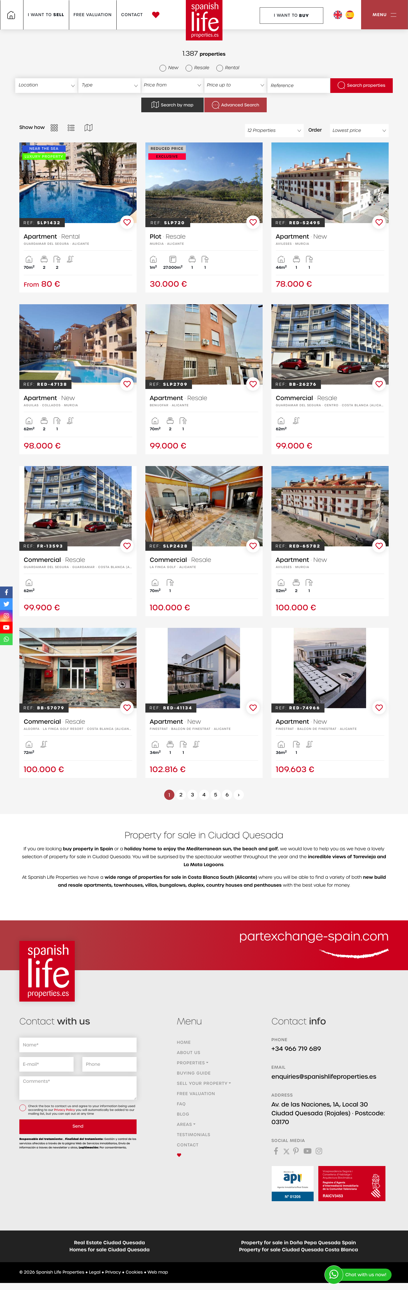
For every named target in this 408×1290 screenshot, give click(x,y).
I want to (46, 15)
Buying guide (194, 1073)
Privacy (113, 1272)
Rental (227, 68)
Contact (132, 15)
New (168, 68)
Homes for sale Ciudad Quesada (109, 1250)
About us (188, 1053)
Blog (183, 1114)
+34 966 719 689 (296, 1049)
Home (184, 1042)
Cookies (134, 1272)
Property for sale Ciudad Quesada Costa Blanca (298, 1250)
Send (77, 1126)
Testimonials (193, 1135)
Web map (157, 1272)
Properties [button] (191, 1063)
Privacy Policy (65, 1110)
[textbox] (49, 85)
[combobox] (46, 85)
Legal (95, 1272)
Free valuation (93, 15)
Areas (184, 1124)
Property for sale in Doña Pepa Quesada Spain (298, 1243)
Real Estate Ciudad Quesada (109, 1243)
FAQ (181, 1104)
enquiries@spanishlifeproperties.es (323, 1077)
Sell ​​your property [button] (202, 1083)
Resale (197, 68)
